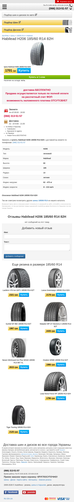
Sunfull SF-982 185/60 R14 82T (18, 324)
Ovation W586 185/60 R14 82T (55, 360)
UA (11, 499)
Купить (24, 70)
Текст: (6, 242)
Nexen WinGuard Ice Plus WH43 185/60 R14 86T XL (18, 361)
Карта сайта (22, 480)
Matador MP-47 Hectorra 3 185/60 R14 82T (55, 325)
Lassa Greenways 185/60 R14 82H (55, 290)
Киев (32, 456)
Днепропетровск (26, 454)
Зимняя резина (45, 480)
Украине (62, 450)
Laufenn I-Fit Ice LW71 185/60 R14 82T (18, 290)
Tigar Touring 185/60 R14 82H (18, 427)
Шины (6, 480)
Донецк (35, 454)
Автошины (33, 480)
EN (8, 499)
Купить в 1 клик (37, 77)
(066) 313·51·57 (58, 8)
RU (5, 499)
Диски (12, 480)
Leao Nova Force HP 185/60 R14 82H (55, 394)
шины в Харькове (38, 485)
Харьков (24, 462)
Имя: (6, 232)
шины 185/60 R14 (40, 200)
